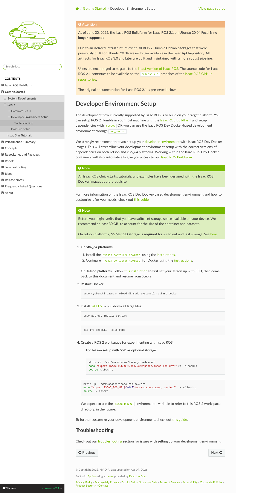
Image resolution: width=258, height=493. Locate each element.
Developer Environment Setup (28, 117)
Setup (9, 105)
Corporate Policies (211, 482)
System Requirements (20, 99)
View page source (211, 8)
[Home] (77, 8)
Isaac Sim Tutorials (20, 135)
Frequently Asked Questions (21, 186)
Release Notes (12, 180)
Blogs (6, 174)
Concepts (9, 148)
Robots (7, 161)
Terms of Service (170, 482)
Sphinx (92, 476)
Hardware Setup (19, 111)
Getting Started (13, 92)
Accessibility (190, 482)
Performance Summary (18, 142)
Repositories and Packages (20, 155)
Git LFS (96, 306)
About (7, 193)
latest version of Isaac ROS (158, 68)
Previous (86, 452)
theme (109, 476)
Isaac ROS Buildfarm (16, 85)
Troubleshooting (23, 123)
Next (216, 452)
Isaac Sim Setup (20, 129)
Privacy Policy (84, 482)
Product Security (86, 485)
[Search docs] (32, 67)
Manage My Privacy (107, 482)
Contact (103, 485)
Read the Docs (138, 476)
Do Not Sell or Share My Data (139, 482)
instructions (166, 255)
